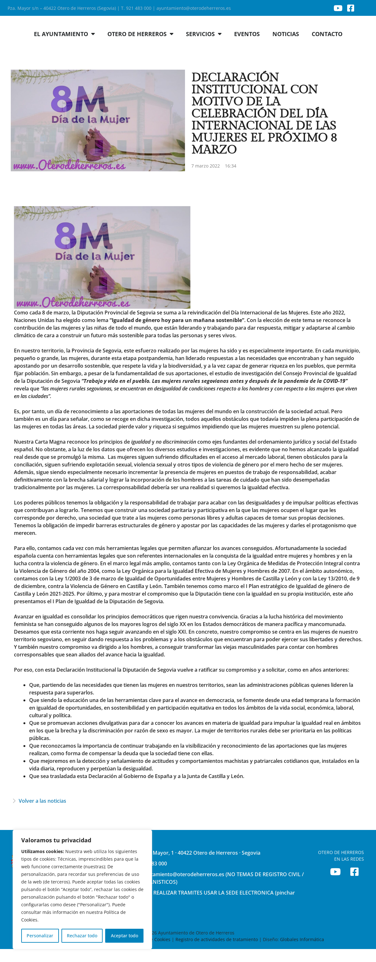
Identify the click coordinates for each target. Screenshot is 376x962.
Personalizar (40, 936)
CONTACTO (327, 47)
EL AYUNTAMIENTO (64, 47)
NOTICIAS (285, 47)
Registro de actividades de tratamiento (216, 952)
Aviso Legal (64, 952)
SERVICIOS (203, 47)
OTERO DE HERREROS (140, 47)
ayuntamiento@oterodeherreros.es (193, 8)
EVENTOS (247, 47)
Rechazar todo (82, 936)
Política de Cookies (150, 952)
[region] (82, 889)
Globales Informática (302, 952)
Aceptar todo (124, 936)
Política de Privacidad (103, 952)
